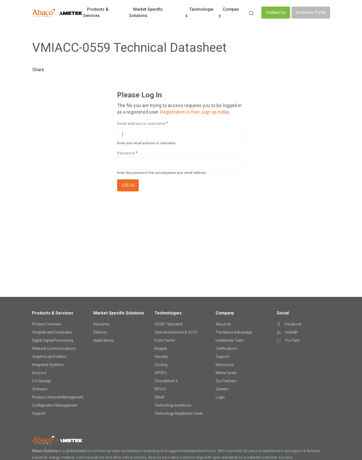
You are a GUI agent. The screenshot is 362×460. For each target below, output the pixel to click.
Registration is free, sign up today (194, 112)
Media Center (226, 373)
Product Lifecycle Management (57, 397)
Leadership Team (230, 340)
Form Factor (164, 340)
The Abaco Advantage (234, 332)
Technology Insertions (172, 405)
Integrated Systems (48, 365)
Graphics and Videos (49, 356)
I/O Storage (41, 381)
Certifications (226, 348)
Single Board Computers (52, 332)
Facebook (293, 324)
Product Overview (46, 324)
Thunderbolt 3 (165, 381)
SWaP (159, 397)
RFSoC (160, 389)
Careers (222, 389)
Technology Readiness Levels (178, 413)
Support (38, 413)
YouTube (292, 340)
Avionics (39, 373)
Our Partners (226, 381)
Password (126, 153)
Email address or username (141, 123)
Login (220, 397)
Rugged (160, 348)
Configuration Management (54, 405)
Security (161, 356)
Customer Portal (311, 12)
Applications (103, 340)
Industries (101, 324)
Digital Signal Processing (52, 340)
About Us (223, 324)
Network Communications (54, 348)
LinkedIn (291, 332)
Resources (225, 365)
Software (39, 389)
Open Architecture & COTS (175, 332)
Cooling (160, 365)
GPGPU (160, 373)
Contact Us (276, 12)
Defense (100, 332)
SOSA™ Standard (168, 324)
